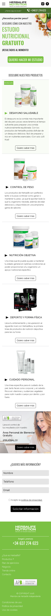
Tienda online (8, 570)
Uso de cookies (10, 610)
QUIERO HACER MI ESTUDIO (25, 59)
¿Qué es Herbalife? (11, 555)
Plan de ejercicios (10, 563)
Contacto (6, 574)
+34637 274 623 (38, 10)
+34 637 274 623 (25, 543)
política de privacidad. (31, 500)
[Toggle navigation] (3, 4)
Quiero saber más (25, 148)
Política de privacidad (12, 606)
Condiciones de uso (12, 602)
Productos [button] (7, 559)
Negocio (6, 567)
